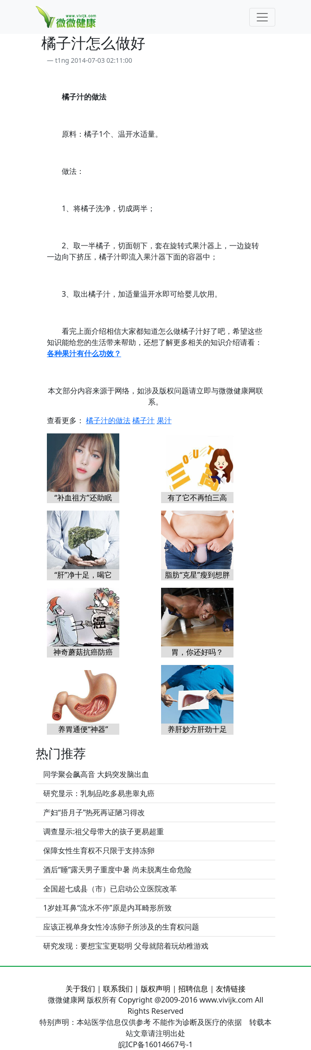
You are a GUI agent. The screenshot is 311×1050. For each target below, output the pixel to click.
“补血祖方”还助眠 (83, 497)
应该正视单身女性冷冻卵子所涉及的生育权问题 (121, 927)
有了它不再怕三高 (197, 497)
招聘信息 (193, 989)
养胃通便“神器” (83, 729)
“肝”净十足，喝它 (83, 575)
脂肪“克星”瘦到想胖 (197, 575)
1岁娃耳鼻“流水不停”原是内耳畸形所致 (107, 908)
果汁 (164, 420)
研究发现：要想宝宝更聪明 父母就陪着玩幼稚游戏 (125, 946)
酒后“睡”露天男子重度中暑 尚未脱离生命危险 (117, 869)
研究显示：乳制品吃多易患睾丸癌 (99, 793)
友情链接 (231, 989)
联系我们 (118, 989)
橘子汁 (143, 420)
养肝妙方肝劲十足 (197, 729)
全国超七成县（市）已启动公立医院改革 (110, 889)
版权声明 (155, 989)
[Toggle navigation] (262, 17)
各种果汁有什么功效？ (84, 353)
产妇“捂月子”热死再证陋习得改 (94, 812)
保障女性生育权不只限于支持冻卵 (99, 850)
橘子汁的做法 (108, 420)
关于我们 (80, 989)
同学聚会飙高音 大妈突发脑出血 (96, 774)
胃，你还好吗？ (197, 652)
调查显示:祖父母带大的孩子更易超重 (103, 831)
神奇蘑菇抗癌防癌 (83, 652)
